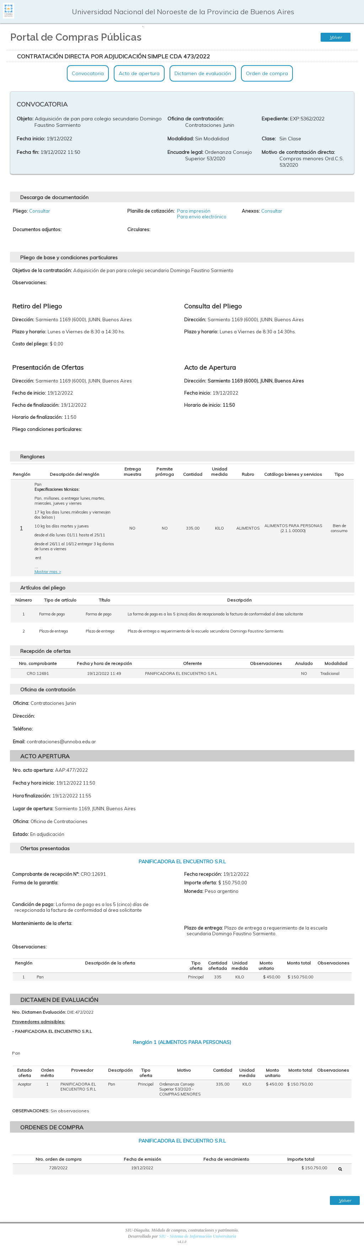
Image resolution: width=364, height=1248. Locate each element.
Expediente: (275, 118)
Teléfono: (23, 729)
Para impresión (193, 211)
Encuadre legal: (185, 152)
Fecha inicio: (31, 138)
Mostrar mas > (47, 571)
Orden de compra (267, 73)
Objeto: (25, 118)
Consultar (39, 211)
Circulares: (138, 229)
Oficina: (21, 703)
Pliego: (20, 211)
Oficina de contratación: (195, 118)
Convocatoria (88, 73)
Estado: (21, 834)
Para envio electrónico (201, 216)
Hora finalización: (32, 796)
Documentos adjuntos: (37, 229)
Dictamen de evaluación (203, 73)
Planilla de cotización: (151, 211)
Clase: (269, 138)
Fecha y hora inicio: (34, 783)
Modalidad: (180, 138)
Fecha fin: (28, 152)
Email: (19, 741)
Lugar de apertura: (33, 808)
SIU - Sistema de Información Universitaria (197, 1236)
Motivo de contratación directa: (298, 152)
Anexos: (251, 211)
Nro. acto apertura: (33, 770)
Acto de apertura (139, 73)
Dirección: (24, 716)
